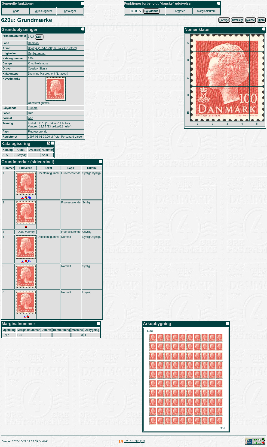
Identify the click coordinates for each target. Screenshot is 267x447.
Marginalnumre (206, 11)
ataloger (70, 11)
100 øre (32, 108)
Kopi (39, 37)
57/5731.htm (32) (134, 441)
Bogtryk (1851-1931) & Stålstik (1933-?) (52, 48)
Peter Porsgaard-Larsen (68, 136)
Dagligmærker (36, 53)
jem (261, 20)
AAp (30, 118)
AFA (5, 155)
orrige (224, 20)
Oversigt (237, 20)
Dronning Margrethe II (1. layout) (48, 73)
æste (250, 20)
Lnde (15, 11)
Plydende (151, 11)
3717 (6, 335)
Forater (179, 11)
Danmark (33, 43)
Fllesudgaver (43, 11)
